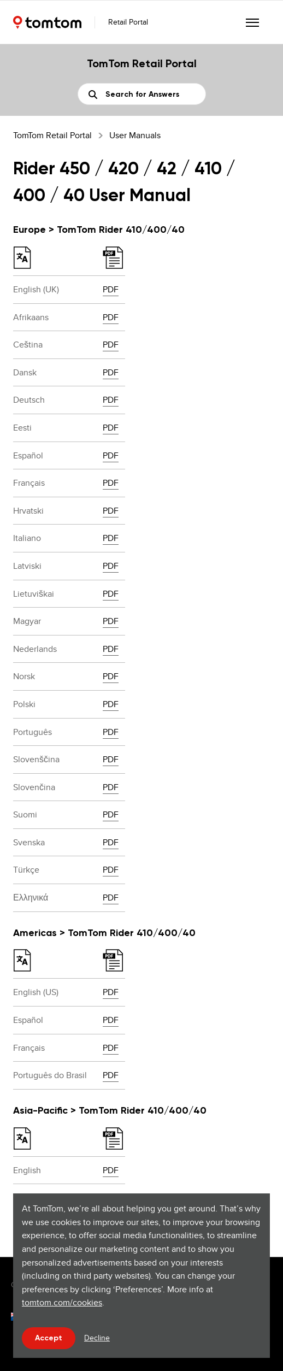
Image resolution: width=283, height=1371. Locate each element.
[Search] (142, 94)
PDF (111, 289)
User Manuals (135, 135)
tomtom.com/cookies (62, 1302)
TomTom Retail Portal (52, 135)
